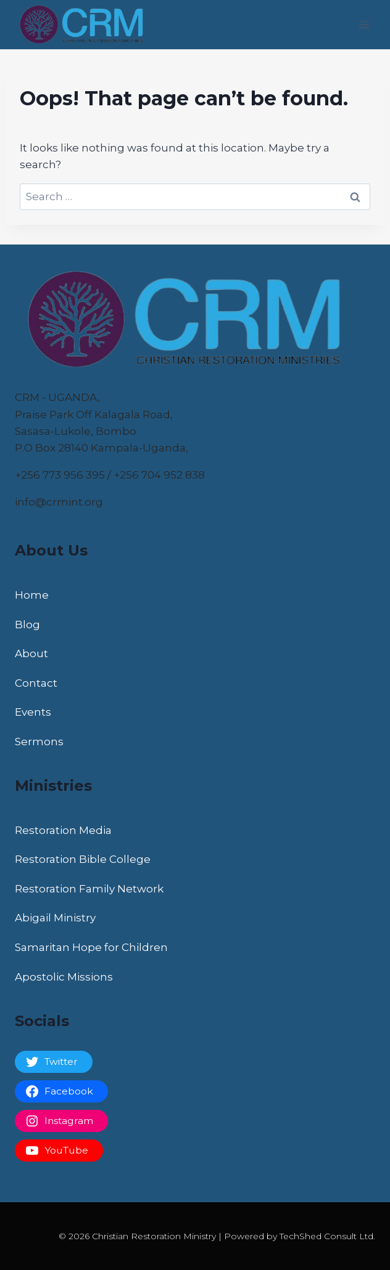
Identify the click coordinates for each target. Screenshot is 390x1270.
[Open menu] (363, 24)
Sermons (39, 741)
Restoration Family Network (89, 889)
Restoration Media (63, 830)
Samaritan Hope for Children (91, 947)
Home (32, 595)
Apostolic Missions (64, 977)
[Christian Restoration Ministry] (86, 24)
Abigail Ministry (55, 918)
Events (33, 712)
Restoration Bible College (83, 859)
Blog (27, 624)
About (31, 653)
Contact (36, 683)
